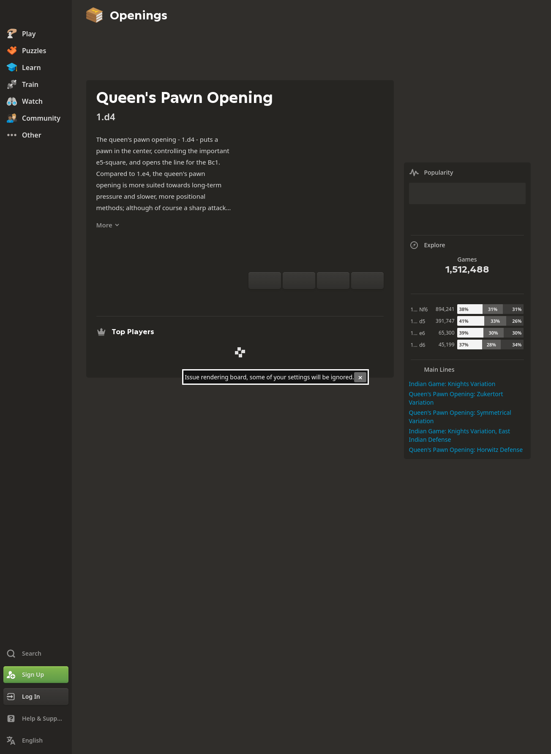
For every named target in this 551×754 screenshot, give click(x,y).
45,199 (447, 344)
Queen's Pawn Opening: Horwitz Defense (466, 450)
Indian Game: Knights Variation (452, 384)
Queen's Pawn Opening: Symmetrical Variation (460, 416)
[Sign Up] (35, 674)
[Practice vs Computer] (289, 299)
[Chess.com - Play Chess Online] (35, 14)
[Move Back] (333, 280)
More (108, 225)
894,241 (445, 309)
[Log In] (35, 696)
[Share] (343, 299)
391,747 (445, 320)
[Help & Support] (35, 718)
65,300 (447, 332)
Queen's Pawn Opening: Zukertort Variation (456, 398)
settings (299, 377)
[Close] (360, 377)
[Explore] (316, 299)
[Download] (329, 299)
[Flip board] (264, 280)
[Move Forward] (367, 280)
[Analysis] (302, 299)
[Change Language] (35, 740)
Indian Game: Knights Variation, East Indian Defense (459, 435)
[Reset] (299, 280)
